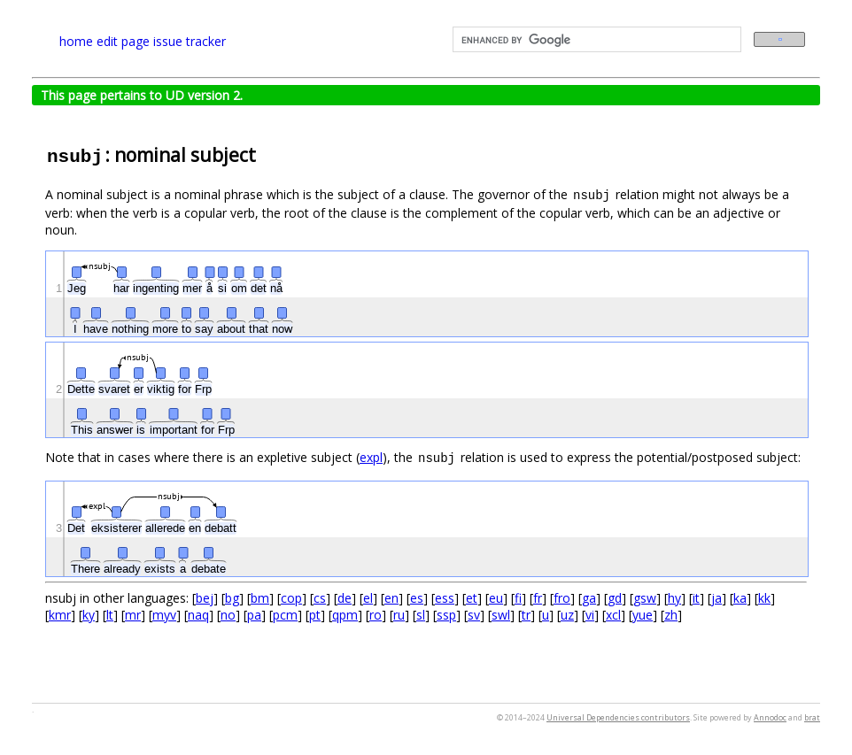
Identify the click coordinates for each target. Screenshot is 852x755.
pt (315, 614)
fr (537, 597)
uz (567, 614)
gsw (644, 597)
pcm (285, 614)
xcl (613, 614)
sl (420, 614)
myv (164, 614)
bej (204, 597)
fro (562, 597)
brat (812, 717)
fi (518, 597)
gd (615, 597)
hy (674, 597)
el (368, 597)
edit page (123, 41)
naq (198, 614)
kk (764, 597)
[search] (595, 40)
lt (109, 614)
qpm (345, 614)
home (76, 41)
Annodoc (770, 717)
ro (375, 614)
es (416, 597)
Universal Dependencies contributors (618, 717)
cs (320, 597)
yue (642, 614)
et (471, 597)
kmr (60, 614)
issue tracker (189, 41)
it (696, 597)
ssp (446, 614)
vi (589, 614)
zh (671, 614)
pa (254, 614)
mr (133, 614)
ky (88, 614)
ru (399, 614)
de (344, 597)
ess (444, 597)
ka (740, 597)
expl (371, 457)
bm (260, 597)
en (391, 597)
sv (474, 614)
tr (526, 614)
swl (501, 614)
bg (232, 597)
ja (716, 597)
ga (589, 597)
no (228, 614)
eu (496, 597)
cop (291, 597)
